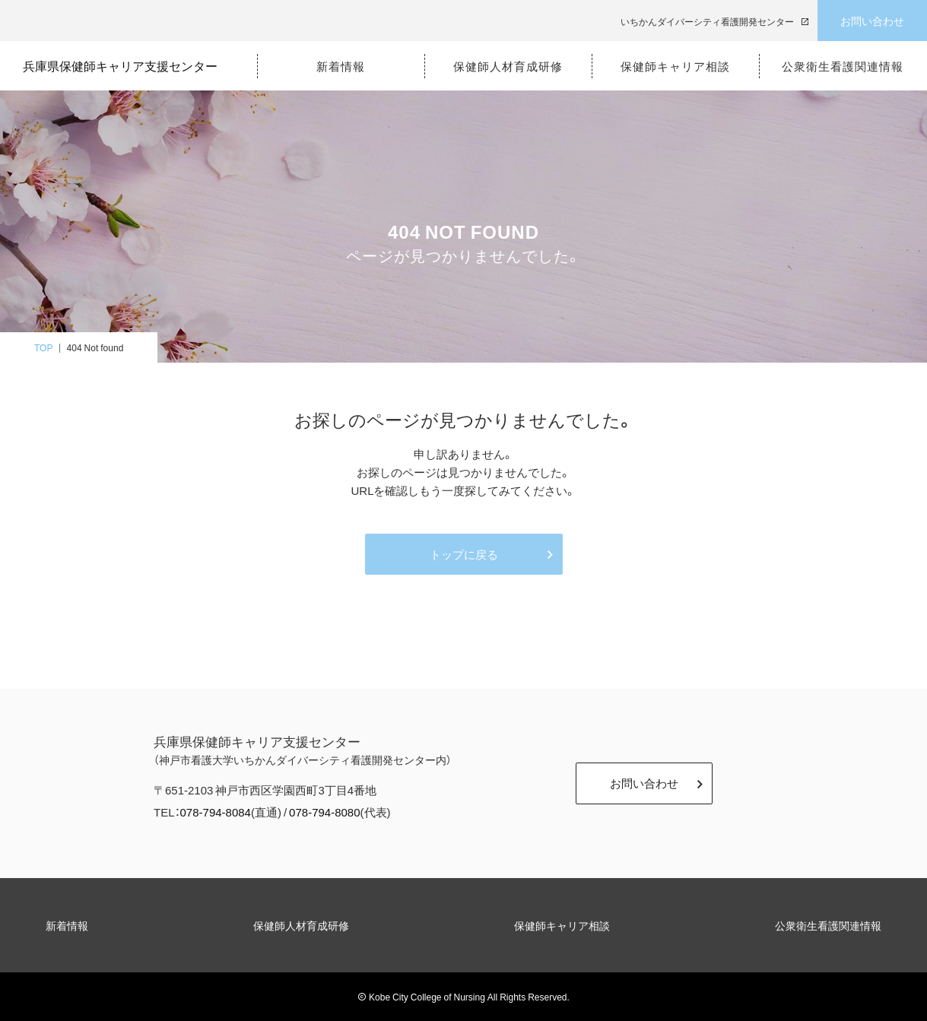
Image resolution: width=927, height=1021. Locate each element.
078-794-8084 (215, 812)
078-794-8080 (324, 812)
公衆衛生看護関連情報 (828, 925)
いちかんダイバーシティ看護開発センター (707, 21)
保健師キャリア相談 (562, 925)
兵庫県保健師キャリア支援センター (126, 65)
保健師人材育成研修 (301, 925)
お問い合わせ (872, 20)
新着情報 (67, 925)
